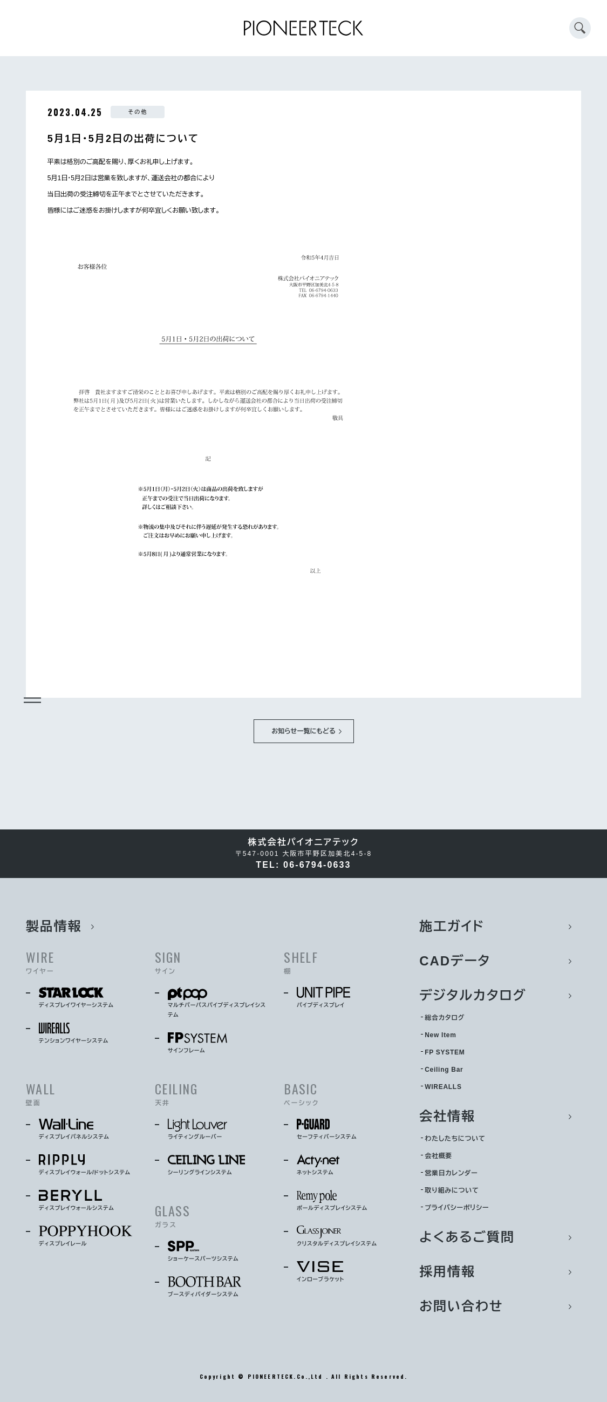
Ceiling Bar (444, 1069)
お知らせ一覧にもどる (303, 731)
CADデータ (454, 961)
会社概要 (438, 1156)
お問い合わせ (461, 1306)
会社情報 (447, 1116)
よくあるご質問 (467, 1237)
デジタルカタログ (473, 995)
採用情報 (447, 1271)
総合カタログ (445, 1018)
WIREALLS (443, 1087)
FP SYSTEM (445, 1052)
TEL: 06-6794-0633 (303, 864)
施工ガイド (452, 926)
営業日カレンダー (451, 1173)
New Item (440, 1035)
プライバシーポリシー (457, 1208)
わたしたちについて (455, 1138)
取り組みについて (452, 1190)
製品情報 (54, 926)
